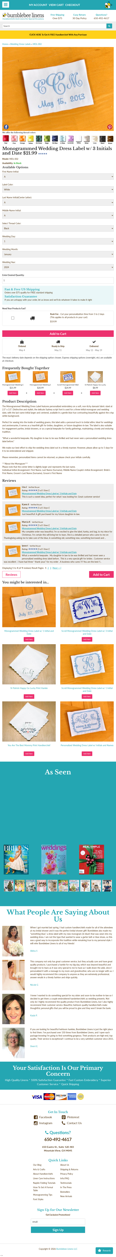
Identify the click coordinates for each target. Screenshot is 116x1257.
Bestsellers (65, 1192)
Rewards (104, 1250)
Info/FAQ (64, 1178)
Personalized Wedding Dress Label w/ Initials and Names (87, 745)
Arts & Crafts (39, 1169)
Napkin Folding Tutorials (44, 1183)
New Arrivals (66, 1196)
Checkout (72, 5)
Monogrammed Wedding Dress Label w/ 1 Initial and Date (29, 632)
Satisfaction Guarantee (21, 296)
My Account (38, 5)
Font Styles (38, 1199)
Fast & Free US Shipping (22, 289)
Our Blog (37, 1165)
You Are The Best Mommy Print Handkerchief (29, 745)
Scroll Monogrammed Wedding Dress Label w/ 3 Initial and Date (87, 632)
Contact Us (72, 1123)
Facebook (43, 1117)
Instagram (43, 1123)
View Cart (56, 5)
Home (5, 44)
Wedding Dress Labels (20, 44)
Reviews (11, 574)
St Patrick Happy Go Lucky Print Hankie (29, 688)
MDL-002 (37, 44)
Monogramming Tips (42, 1194)
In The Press (66, 1187)
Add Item (12, 393)
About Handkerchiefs (43, 1174)
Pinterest (70, 1117)
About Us (64, 1165)
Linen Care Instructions (44, 1178)
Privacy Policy (66, 1174)
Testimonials (66, 1183)
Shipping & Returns (69, 1169)
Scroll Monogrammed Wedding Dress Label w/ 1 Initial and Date (87, 689)
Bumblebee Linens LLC (66, 1249)
